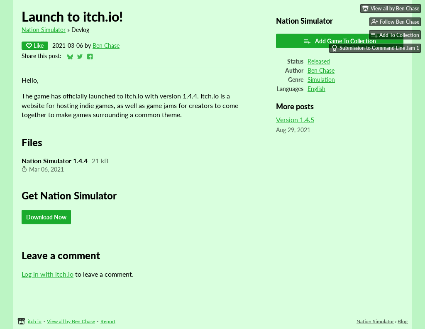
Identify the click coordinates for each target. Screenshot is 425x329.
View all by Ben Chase (71, 321)
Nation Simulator (44, 30)
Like (35, 45)
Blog (403, 321)
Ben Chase (106, 45)
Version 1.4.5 (295, 119)
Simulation (321, 79)
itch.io (35, 321)
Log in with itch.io (47, 274)
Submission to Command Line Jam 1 (375, 48)
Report (107, 321)
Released (319, 61)
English (316, 89)
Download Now (46, 217)
